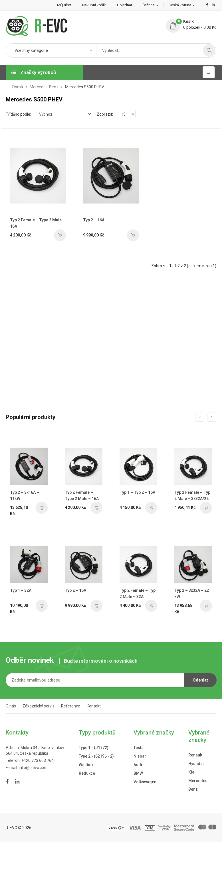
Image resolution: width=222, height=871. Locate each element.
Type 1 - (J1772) (93, 746)
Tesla (139, 746)
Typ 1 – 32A (20, 589)
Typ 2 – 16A (93, 220)
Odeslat (200, 679)
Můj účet (64, 5)
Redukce (87, 772)
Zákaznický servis (39, 705)
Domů (17, 87)
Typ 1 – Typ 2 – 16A (137, 492)
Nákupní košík (94, 5)
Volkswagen (145, 781)
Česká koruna (182, 5)
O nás (11, 705)
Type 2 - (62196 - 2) (96, 755)
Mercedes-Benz (44, 87)
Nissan (140, 755)
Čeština (150, 5)
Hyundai (196, 762)
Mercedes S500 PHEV (84, 87)
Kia (191, 771)
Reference (70, 705)
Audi (138, 764)
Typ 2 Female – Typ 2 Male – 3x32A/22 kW (192, 498)
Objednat (124, 5)
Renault (195, 754)
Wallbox (86, 764)
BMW (138, 772)
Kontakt (94, 705)
